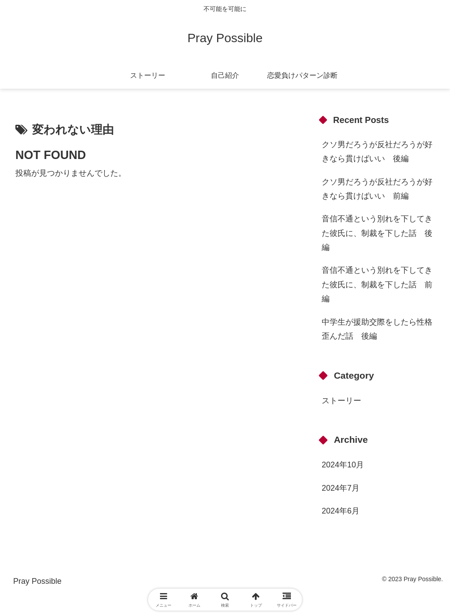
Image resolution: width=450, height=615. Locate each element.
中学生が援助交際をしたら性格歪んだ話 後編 (377, 329)
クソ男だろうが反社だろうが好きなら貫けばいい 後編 (377, 151)
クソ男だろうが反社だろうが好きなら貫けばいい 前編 (377, 188)
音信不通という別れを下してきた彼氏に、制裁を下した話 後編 (377, 233)
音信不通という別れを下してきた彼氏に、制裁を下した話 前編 (377, 284)
